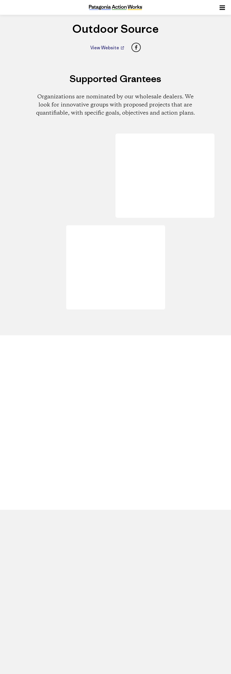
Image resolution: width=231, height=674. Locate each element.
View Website (105, 48)
